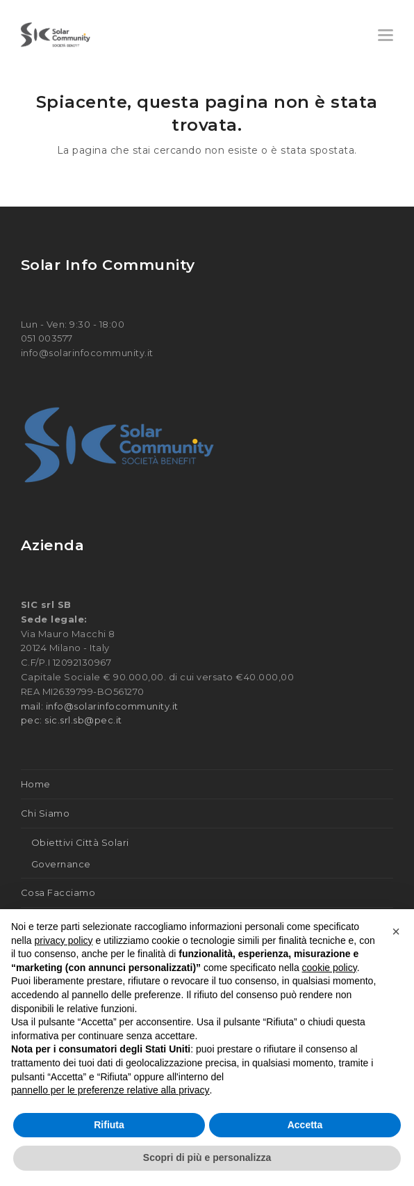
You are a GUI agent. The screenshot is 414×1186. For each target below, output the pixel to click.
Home (36, 784)
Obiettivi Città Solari (80, 842)
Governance (61, 864)
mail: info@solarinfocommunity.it (100, 706)
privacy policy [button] (63, 940)
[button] (385, 35)
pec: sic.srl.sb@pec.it (71, 720)
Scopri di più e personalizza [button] (207, 1157)
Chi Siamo (45, 813)
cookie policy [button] (329, 967)
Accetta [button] (305, 1124)
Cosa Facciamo (58, 892)
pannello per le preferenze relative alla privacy (110, 1090)
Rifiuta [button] (109, 1124)
